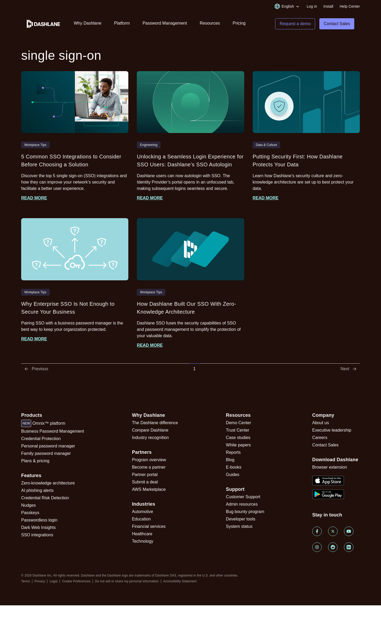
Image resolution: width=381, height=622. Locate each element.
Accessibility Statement (180, 581)
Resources (210, 23)
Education (141, 519)
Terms (25, 581)
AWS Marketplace (149, 489)
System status (239, 526)
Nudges (28, 505)
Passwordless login (39, 520)
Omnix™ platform (43, 423)
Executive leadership (331, 430)
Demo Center (238, 422)
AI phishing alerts (37, 490)
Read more (34, 198)
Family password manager (46, 453)
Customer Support (243, 497)
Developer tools (240, 519)
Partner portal (145, 474)
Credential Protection (41, 438)
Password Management (165, 23)
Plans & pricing (35, 461)
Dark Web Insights (38, 527)
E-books (234, 467)
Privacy (39, 581)
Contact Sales (325, 445)
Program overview (149, 460)
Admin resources (242, 504)
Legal (53, 581)
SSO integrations (37, 535)
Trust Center (237, 430)
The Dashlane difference (155, 422)
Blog (230, 460)
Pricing (239, 23)
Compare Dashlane (150, 430)
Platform (122, 23)
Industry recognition (150, 437)
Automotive (142, 511)
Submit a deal (145, 482)
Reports (233, 452)
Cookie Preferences (76, 581)
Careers (319, 437)
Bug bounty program (245, 511)
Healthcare (142, 534)
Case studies (238, 437)
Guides (232, 474)
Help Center (350, 6)
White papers (238, 445)
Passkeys (30, 512)
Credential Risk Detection (45, 498)
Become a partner (149, 467)
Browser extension (329, 467)
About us (320, 422)
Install (328, 6)
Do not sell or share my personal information (127, 581)
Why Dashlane (87, 23)
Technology (142, 541)
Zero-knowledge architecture (48, 483)
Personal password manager (48, 446)
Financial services (149, 526)
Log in (312, 6)
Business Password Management (52, 431)
